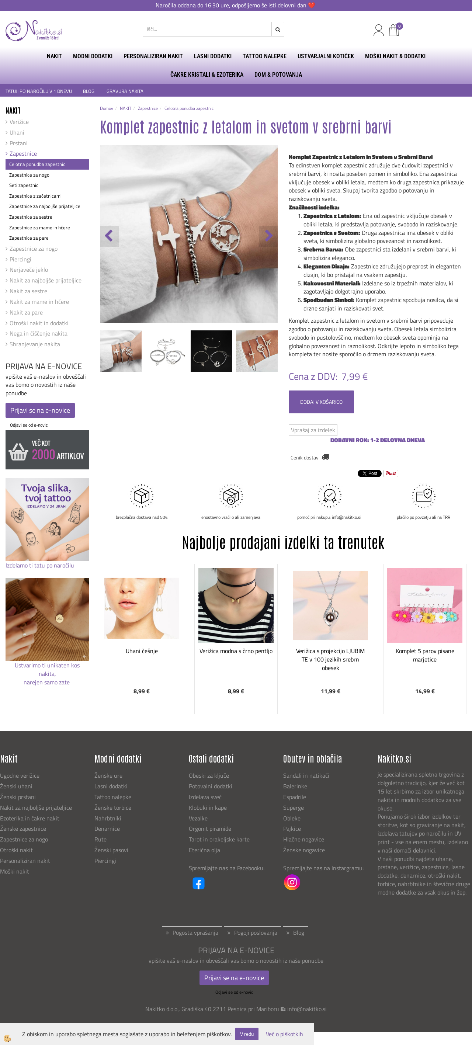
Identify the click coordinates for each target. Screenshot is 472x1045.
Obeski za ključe (209, 775)
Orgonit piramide (210, 828)
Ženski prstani (18, 796)
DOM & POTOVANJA (278, 74)
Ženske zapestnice (24, 828)
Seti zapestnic (23, 185)
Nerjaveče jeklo (29, 269)
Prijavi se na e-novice (40, 410)
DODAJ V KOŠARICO (321, 402)
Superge (293, 807)
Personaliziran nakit (25, 860)
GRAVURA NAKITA (125, 91)
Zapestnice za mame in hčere (39, 227)
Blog (298, 932)
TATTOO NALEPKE (265, 56)
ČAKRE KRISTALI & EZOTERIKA (206, 74)
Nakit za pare (26, 312)
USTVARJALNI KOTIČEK (326, 56)
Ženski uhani (17, 786)
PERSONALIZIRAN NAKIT (153, 56)
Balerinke (295, 786)
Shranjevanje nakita (35, 344)
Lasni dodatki (111, 786)
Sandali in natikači (307, 775)
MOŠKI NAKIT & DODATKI (395, 56)
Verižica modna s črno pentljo (236, 650)
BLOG (89, 91)
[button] (268, 236)
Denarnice (107, 828)
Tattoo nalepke (112, 796)
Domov (106, 108)
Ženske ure (109, 775)
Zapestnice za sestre (30, 217)
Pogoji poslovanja (255, 932)
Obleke (292, 818)
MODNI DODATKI (92, 56)
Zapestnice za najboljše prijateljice (44, 206)
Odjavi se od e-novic (29, 424)
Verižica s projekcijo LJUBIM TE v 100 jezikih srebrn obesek (330, 659)
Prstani (19, 143)
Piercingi (20, 259)
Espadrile (294, 796)
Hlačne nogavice (303, 839)
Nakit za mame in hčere (39, 301)
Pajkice (292, 828)
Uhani (17, 132)
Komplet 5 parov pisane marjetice (425, 655)
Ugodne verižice (19, 775)
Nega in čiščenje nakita (38, 333)
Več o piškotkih (284, 1034)
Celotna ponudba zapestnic (37, 164)
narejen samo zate (47, 682)
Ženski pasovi (112, 850)
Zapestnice (23, 153)
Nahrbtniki (107, 818)
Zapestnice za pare (29, 238)
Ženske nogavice (304, 850)
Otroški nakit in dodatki (39, 323)
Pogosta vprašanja (195, 932)
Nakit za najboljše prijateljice (45, 280)
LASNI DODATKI (213, 56)
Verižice (19, 121)
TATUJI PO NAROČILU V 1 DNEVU (39, 91)
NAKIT (54, 56)
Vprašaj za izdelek (313, 430)
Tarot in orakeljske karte (219, 839)
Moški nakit (15, 871)
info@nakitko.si (307, 1008)
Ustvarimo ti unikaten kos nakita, (47, 669)
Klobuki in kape (208, 807)
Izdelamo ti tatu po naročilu (41, 565)
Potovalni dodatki (210, 786)
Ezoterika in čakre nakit (30, 818)
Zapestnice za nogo (29, 174)
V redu (247, 1034)
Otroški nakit (16, 850)
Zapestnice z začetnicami (35, 195)
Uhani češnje (142, 650)
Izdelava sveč (205, 796)
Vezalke (198, 818)
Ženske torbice (112, 807)
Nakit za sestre (28, 291)
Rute (100, 839)
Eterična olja (204, 850)
